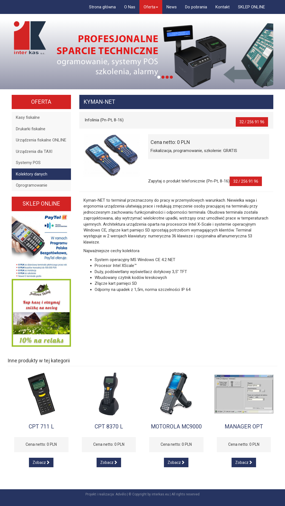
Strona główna (102, 6)
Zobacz (41, 462)
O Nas (129, 6)
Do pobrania (196, 6)
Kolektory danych (31, 174)
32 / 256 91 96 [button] (251, 122)
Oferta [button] (151, 6)
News (171, 6)
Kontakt (222, 6)
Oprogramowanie (31, 185)
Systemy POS (28, 162)
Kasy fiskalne (28, 117)
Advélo (121, 494)
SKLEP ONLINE (251, 6)
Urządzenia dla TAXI (34, 151)
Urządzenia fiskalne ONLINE (41, 140)
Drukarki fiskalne (30, 128)
